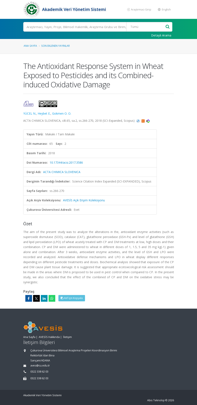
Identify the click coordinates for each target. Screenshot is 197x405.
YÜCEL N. (29, 113)
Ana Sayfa (30, 45)
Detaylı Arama (161, 35)
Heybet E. (44, 113)
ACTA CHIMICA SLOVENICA (61, 172)
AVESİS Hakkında (49, 337)
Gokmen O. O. (61, 113)
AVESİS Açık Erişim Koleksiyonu (84, 200)
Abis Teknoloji (156, 400)
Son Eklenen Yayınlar (55, 45)
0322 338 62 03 (39, 371)
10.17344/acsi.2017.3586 (66, 162)
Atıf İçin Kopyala (72, 298)
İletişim (67, 337)
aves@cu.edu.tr (40, 365)
